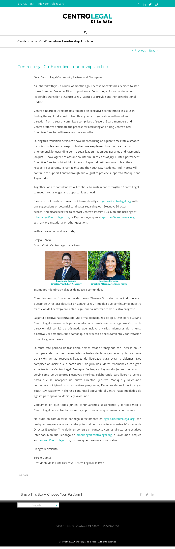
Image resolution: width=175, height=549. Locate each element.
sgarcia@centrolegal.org (115, 201)
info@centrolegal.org (51, 4)
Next (152, 50)
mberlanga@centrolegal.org (51, 217)
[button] (85, 32)
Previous (140, 50)
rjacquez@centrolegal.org (118, 217)
